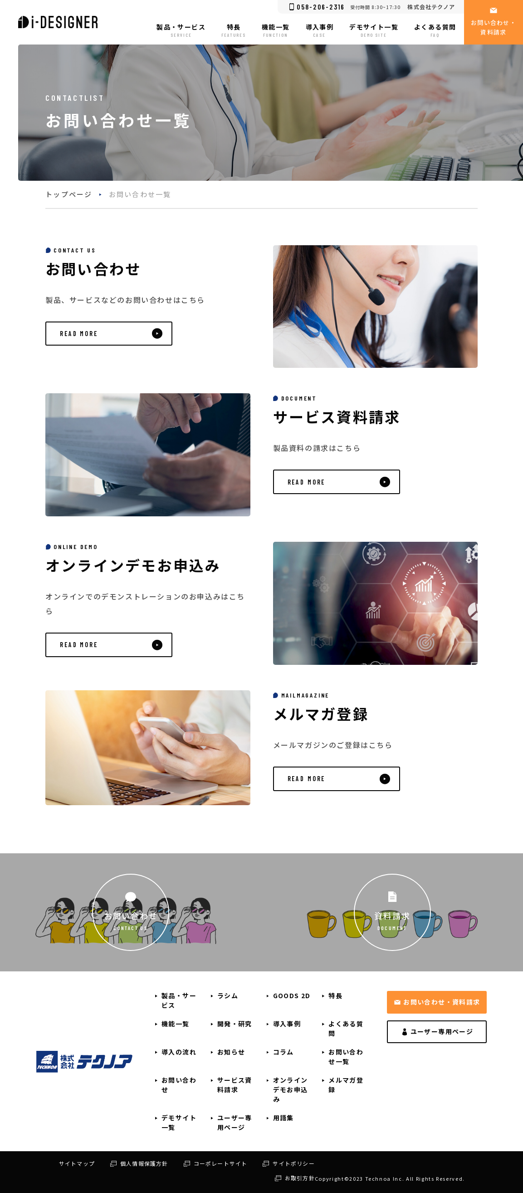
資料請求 (392, 915)
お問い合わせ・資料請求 (441, 1001)
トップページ (69, 194)
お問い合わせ (131, 915)
